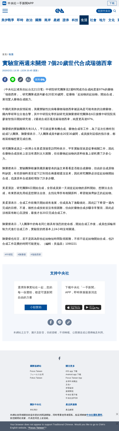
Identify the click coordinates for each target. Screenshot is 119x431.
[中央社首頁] (59, 11)
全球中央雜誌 (71, 381)
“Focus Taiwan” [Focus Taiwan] (36, 427)
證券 (66, 20)
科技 (75, 20)
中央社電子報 (71, 395)
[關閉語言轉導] (117, 424)
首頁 (4, 54)
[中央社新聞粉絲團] (59, 359)
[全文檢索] (115, 11)
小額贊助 (36, 307)
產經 (56, 20)
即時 (20, 20)
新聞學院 (69, 391)
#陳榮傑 (22, 254)
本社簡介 (34, 410)
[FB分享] (5, 79)
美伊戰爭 (7, 20)
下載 (112, 3)
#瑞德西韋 (36, 254)
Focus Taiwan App (74, 378)
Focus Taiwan (36, 371)
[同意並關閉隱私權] (117, 414)
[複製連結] (21, 79)
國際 (38, 20)
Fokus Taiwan (36, 378)
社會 (93, 20)
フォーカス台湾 (37, 374)
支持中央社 (104, 11)
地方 (102, 20)
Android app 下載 (73, 374)
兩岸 (47, 20)
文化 (111, 20)
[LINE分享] (13, 79)
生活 (84, 20)
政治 (29, 20)
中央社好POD (72, 398)
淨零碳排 (69, 388)
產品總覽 (69, 410)
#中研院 (9, 254)
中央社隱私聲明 (94, 415)
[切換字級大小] (28, 79)
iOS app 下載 (71, 371)
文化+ (68, 384)
